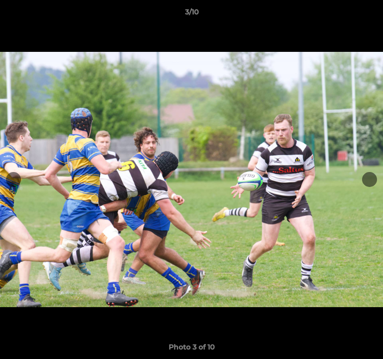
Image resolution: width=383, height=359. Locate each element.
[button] (371, 14)
